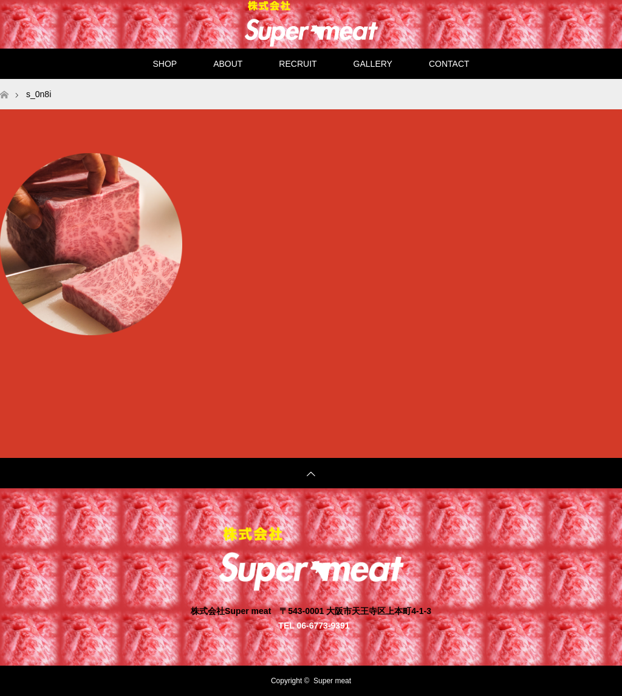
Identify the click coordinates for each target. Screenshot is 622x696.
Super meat (332, 681)
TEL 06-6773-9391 (313, 625)
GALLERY (373, 64)
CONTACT (449, 64)
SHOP (164, 64)
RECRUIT (297, 64)
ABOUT (227, 64)
